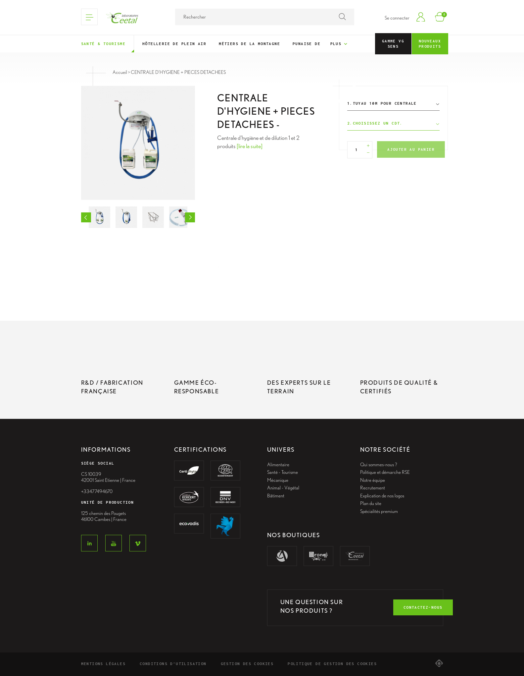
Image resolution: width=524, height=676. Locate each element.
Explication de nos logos (382, 496)
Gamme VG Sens (393, 43)
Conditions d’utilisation (173, 663)
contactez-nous (423, 607)
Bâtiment (275, 496)
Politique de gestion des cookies (332, 663)
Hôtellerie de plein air (174, 43)
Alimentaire (278, 465)
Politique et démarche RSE (385, 472)
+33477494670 (97, 491)
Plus (339, 44)
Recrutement (372, 488)
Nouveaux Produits (430, 43)
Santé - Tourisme (282, 472)
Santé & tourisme (103, 43)
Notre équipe (372, 480)
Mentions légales (103, 663)
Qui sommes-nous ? (378, 465)
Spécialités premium (379, 511)
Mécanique (277, 480)
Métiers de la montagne (249, 43)
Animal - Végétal (283, 488)
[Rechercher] (264, 17)
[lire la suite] (249, 145)
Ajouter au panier (411, 149)
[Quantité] (357, 149)
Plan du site (370, 503)
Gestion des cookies (247, 663)
